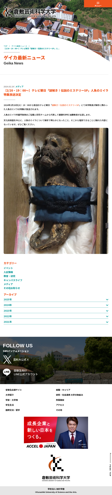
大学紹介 (10, 394)
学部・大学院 (12, 399)
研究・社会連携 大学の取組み (69, 394)
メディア (8, 284)
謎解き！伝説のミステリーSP (65, 105)
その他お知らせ (12, 288)
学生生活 (10, 404)
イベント (8, 268)
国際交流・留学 (13, 410)
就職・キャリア (63, 389)
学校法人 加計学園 (56, 489)
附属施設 (60, 399)
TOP (5, 46)
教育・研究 (9, 276)
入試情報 (8, 272)
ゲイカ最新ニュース (19, 46)
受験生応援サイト (14, 389)
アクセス (60, 404)
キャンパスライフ (13, 280)
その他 (59, 410)
